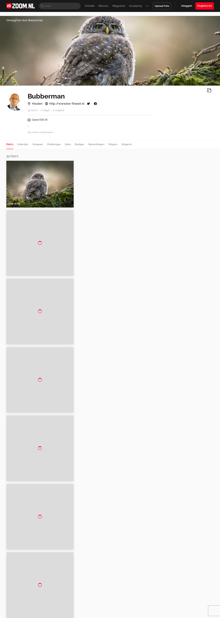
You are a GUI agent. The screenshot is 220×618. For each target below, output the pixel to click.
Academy (135, 5)
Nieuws (103, 5)
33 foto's (32, 110)
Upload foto (162, 6)
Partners (179, 593)
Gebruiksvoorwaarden (187, 587)
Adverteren (181, 575)
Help (177, 599)
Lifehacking (134, 615)
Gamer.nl (160, 615)
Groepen (37, 144)
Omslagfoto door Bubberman (24, 20)
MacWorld (121, 615)
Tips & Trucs (81, 615)
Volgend (126, 144)
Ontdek (90, 5)
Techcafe (109, 615)
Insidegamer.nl (174, 615)
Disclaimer (180, 581)
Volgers (112, 144)
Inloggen (186, 5)
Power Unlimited (192, 615)
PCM (49, 615)
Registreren (204, 5)
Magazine (118, 5)
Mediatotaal (95, 615)
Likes (68, 144)
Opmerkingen (96, 144)
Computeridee (38, 615)
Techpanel (147, 615)
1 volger (45, 110)
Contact (179, 605)
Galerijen (22, 144)
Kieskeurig (22, 615)
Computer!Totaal (63, 615)
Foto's (9, 144)
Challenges (54, 144)
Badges (79, 144)
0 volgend (58, 110)
